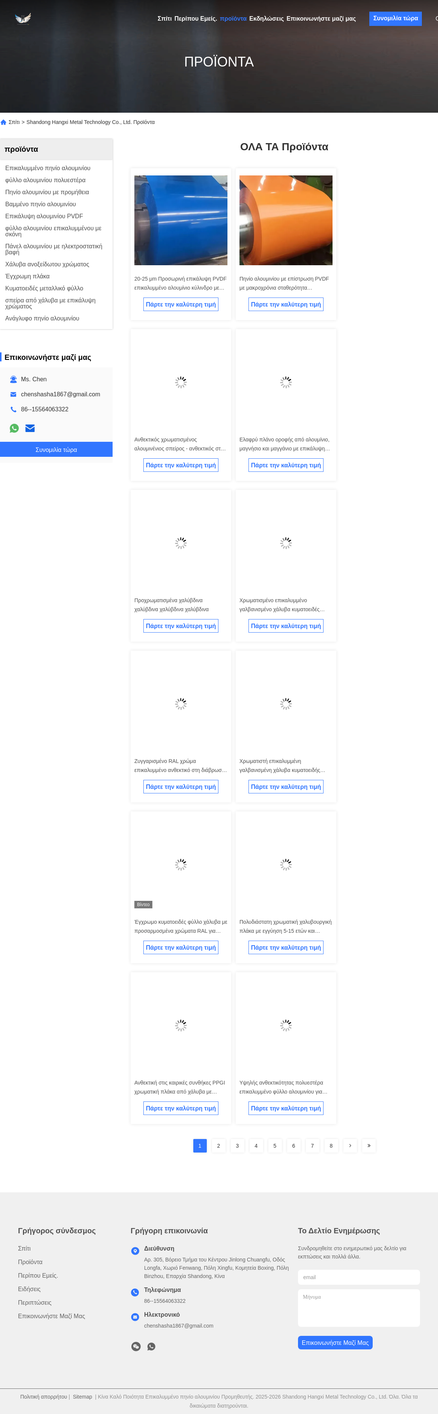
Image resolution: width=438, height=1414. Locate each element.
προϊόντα (233, 18)
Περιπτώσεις (34, 1302)
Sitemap (82, 1397)
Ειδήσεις (29, 1289)
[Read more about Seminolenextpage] (350, 1146)
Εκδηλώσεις (266, 18)
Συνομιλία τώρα (395, 18)
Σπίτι (165, 18)
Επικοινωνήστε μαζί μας (321, 18)
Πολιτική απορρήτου (43, 1397)
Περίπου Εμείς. (196, 18)
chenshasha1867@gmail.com (60, 394)
